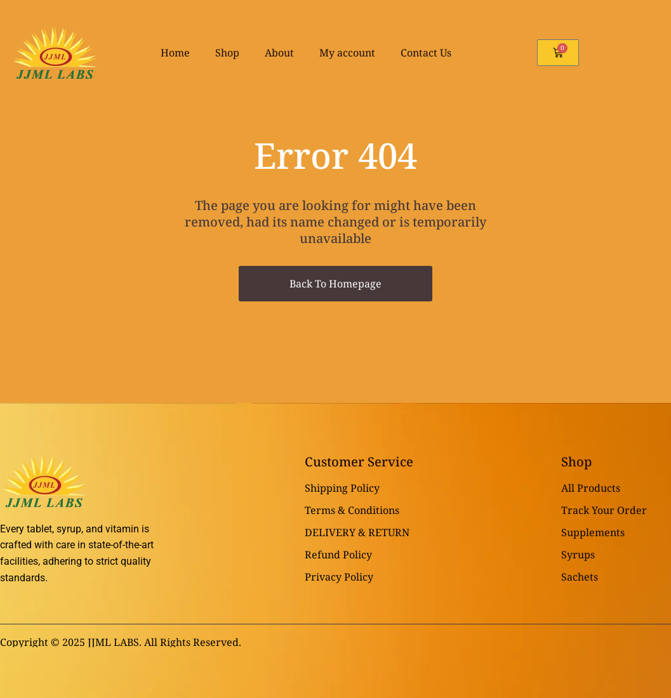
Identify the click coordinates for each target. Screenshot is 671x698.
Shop (227, 53)
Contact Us (426, 53)
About (279, 53)
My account (347, 53)
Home (175, 53)
